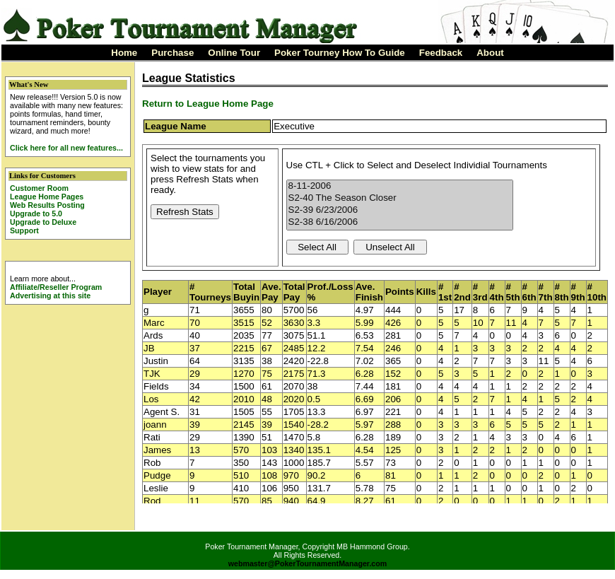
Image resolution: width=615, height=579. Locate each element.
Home (124, 52)
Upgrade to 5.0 (36, 213)
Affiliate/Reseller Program (56, 287)
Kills (426, 291)
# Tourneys (210, 292)
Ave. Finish (369, 292)
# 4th (497, 292)
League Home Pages (46, 196)
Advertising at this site (50, 295)
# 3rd (480, 292)
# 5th (513, 292)
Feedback (441, 52)
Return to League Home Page (208, 103)
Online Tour (234, 52)
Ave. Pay (271, 292)
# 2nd (462, 292)
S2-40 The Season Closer (399, 198)
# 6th (529, 292)
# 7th (546, 292)
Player (158, 291)
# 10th (597, 292)
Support (24, 230)
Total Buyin (246, 292)
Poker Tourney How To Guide (339, 52)
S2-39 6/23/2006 (399, 210)
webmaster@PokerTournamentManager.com (307, 563)
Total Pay (294, 292)
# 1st (445, 292)
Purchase (172, 52)
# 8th (562, 292)
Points (399, 291)
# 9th (578, 292)
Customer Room (39, 188)
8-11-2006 (399, 186)
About (490, 52)
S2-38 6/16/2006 (399, 222)
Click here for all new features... (66, 148)
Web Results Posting (47, 205)
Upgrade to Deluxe (43, 222)
